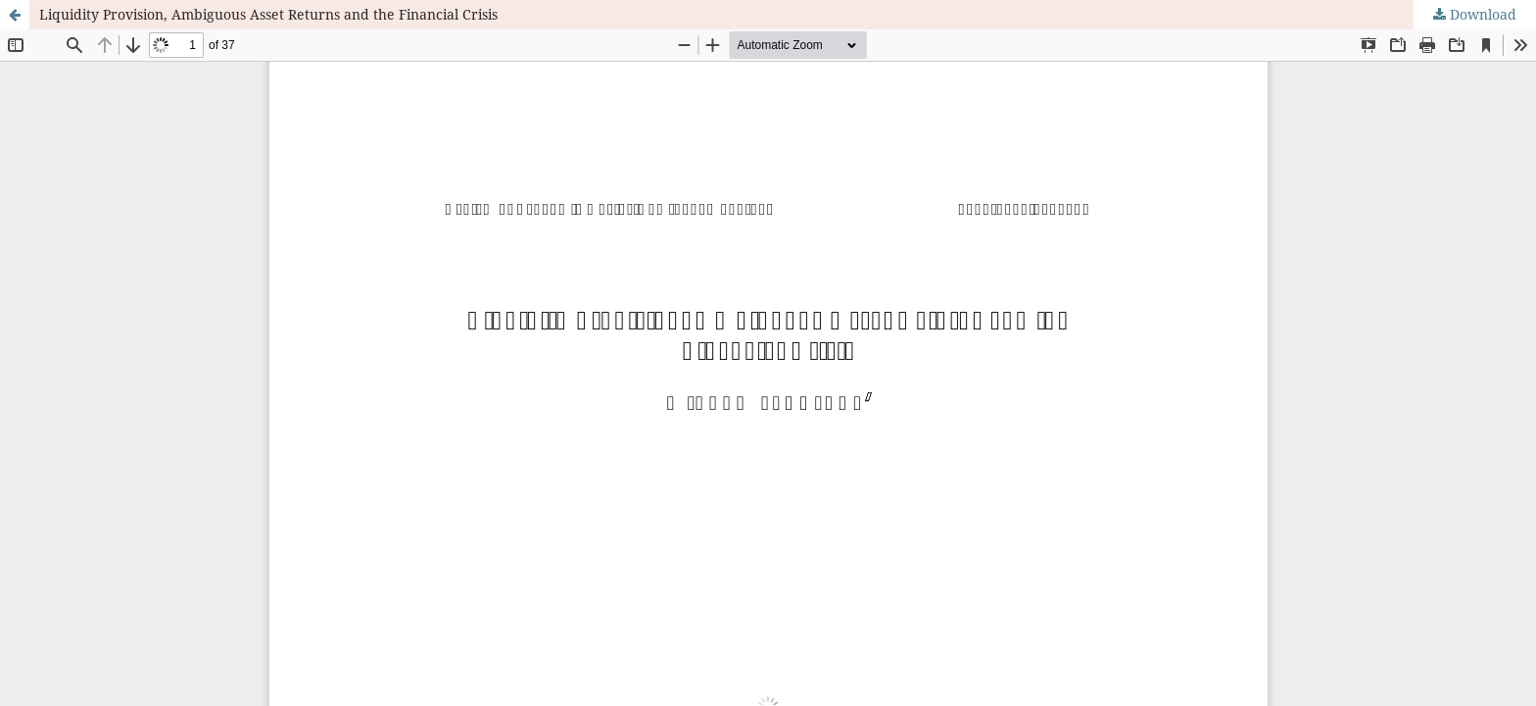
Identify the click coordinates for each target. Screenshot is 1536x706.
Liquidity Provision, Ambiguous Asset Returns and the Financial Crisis (268, 14)
